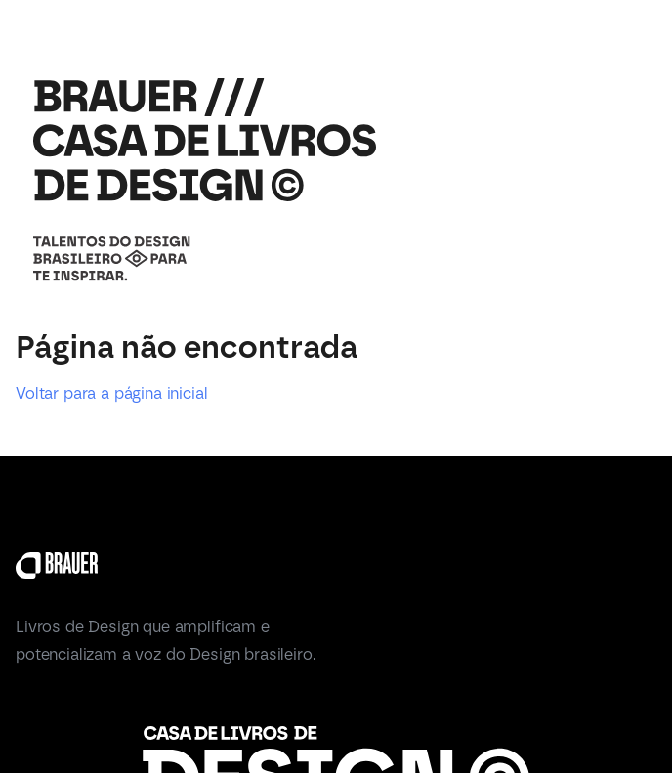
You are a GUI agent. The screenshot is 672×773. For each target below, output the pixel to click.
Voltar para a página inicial (112, 393)
